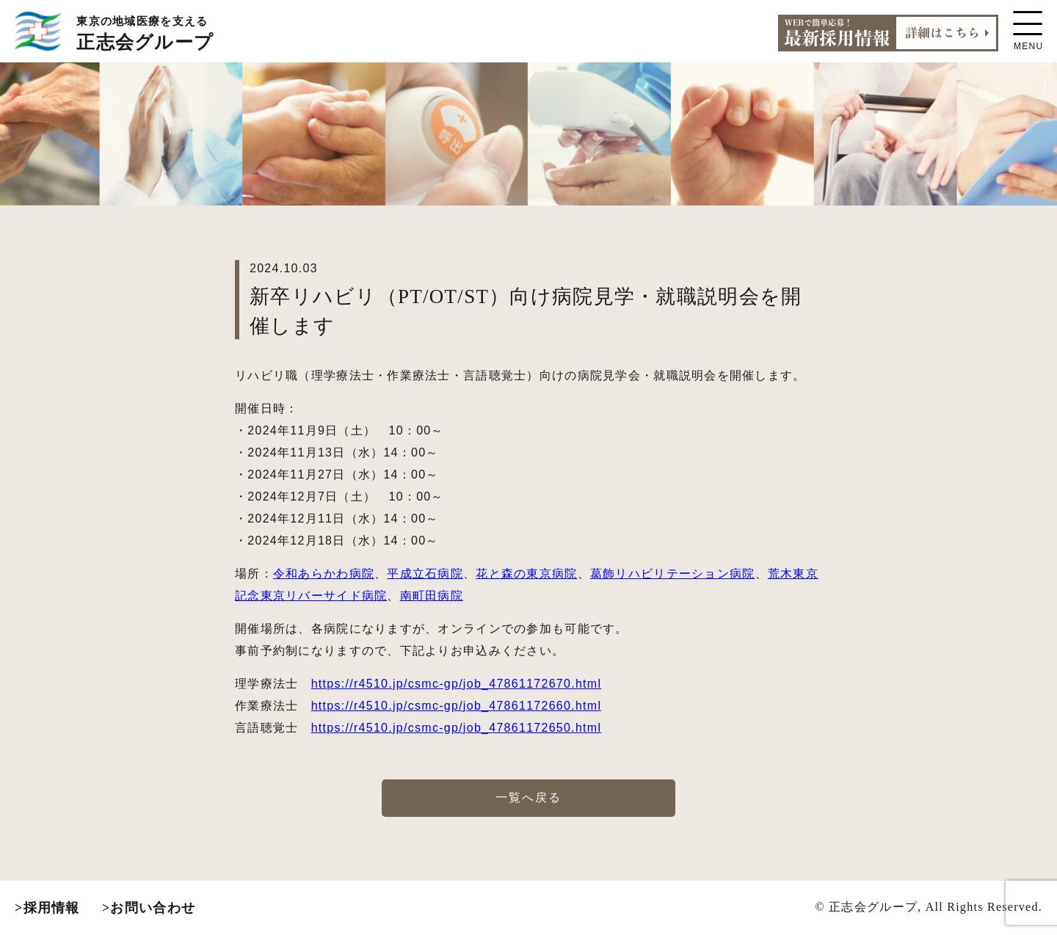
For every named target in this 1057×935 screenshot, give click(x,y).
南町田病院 (431, 595)
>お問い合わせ (148, 908)
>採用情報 (47, 908)
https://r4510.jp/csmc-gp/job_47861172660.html (456, 705)
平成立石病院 (425, 573)
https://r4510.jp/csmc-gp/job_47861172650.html (456, 727)
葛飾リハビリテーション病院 (672, 573)
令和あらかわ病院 (323, 573)
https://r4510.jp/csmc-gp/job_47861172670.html (456, 683)
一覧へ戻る (528, 797)
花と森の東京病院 (526, 573)
